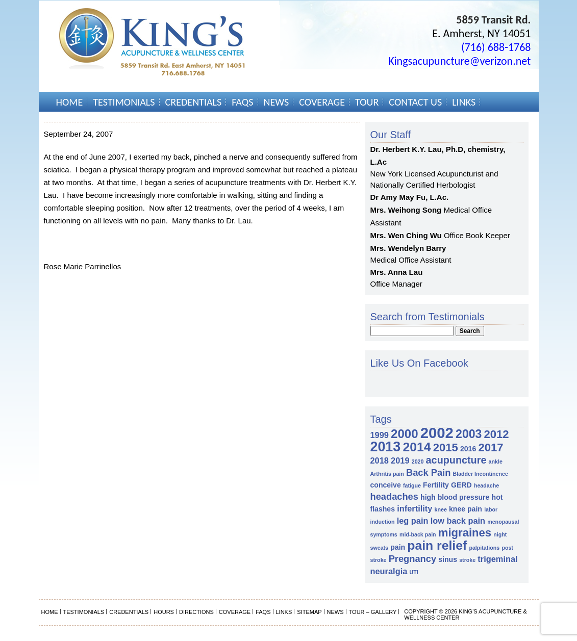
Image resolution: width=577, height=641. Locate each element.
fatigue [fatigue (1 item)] (412, 485)
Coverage (322, 102)
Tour (367, 102)
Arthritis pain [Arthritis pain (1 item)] (387, 474)
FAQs (242, 102)
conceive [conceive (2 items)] (385, 485)
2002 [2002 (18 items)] (437, 432)
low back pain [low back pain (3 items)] (458, 520)
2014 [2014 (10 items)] (417, 447)
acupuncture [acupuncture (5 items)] (456, 460)
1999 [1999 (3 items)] (379, 435)
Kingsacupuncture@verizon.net (459, 61)
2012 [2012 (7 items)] (496, 434)
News (276, 102)
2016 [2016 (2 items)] (468, 449)
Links (463, 102)
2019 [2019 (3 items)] (400, 460)
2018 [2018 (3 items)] (379, 460)
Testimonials (124, 102)
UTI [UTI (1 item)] (413, 572)
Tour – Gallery (373, 612)
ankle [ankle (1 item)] (496, 461)
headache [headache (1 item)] (486, 485)
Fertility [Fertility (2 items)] (436, 485)
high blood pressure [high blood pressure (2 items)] (454, 497)
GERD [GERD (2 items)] (461, 485)
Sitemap (309, 612)
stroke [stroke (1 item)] (467, 560)
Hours (164, 612)
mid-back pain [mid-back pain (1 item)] (417, 534)
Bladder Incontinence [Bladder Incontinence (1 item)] (480, 474)
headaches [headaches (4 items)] (394, 496)
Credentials (193, 102)
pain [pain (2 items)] (397, 547)
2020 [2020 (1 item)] (418, 461)
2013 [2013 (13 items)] (385, 446)
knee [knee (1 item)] (441, 509)
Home (69, 102)
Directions (196, 612)
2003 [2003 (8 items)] (469, 434)
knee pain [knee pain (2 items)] (465, 509)
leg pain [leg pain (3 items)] (413, 520)
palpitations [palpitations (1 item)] (484, 548)
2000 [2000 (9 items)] (404, 434)
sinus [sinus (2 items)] (447, 559)
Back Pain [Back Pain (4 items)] (428, 472)
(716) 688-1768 (496, 47)
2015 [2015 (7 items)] (445, 447)
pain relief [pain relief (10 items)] (437, 545)
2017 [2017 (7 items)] (490, 447)
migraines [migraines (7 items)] (464, 532)
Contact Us (415, 102)
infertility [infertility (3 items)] (414, 508)
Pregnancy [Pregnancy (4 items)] (412, 558)
